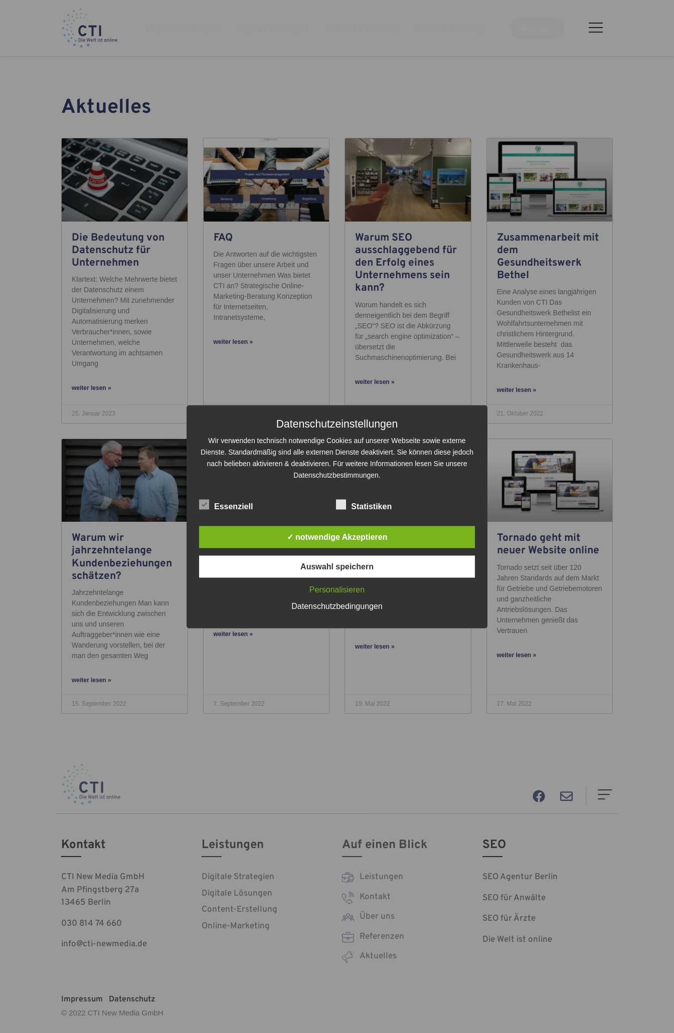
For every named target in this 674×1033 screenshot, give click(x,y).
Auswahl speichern (337, 566)
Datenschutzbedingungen (336, 605)
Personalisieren (337, 589)
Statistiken (364, 504)
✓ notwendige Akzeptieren (337, 536)
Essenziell (226, 504)
